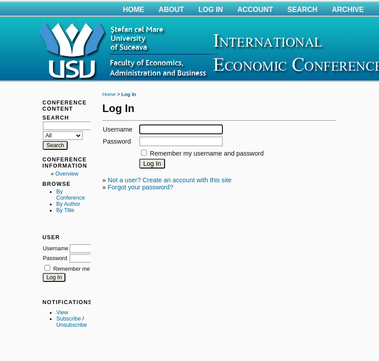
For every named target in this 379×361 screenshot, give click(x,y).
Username (56, 248)
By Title (65, 210)
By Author (68, 204)
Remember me (71, 269)
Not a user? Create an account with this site (169, 180)
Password (55, 258)
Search (302, 9)
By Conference (70, 195)
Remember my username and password (207, 153)
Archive (348, 9)
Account (255, 9)
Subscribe (68, 319)
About (171, 9)
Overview (66, 174)
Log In (210, 9)
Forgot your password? (140, 187)
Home (133, 9)
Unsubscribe (71, 325)
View (62, 312)
